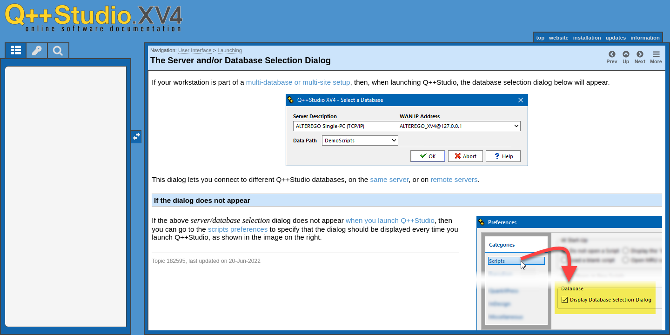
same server (389, 179)
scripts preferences (238, 229)
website (559, 37)
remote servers (453, 179)
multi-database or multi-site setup (298, 82)
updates (616, 37)
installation (587, 37)
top (540, 37)
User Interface (195, 50)
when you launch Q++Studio (390, 220)
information (645, 37)
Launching (230, 50)
